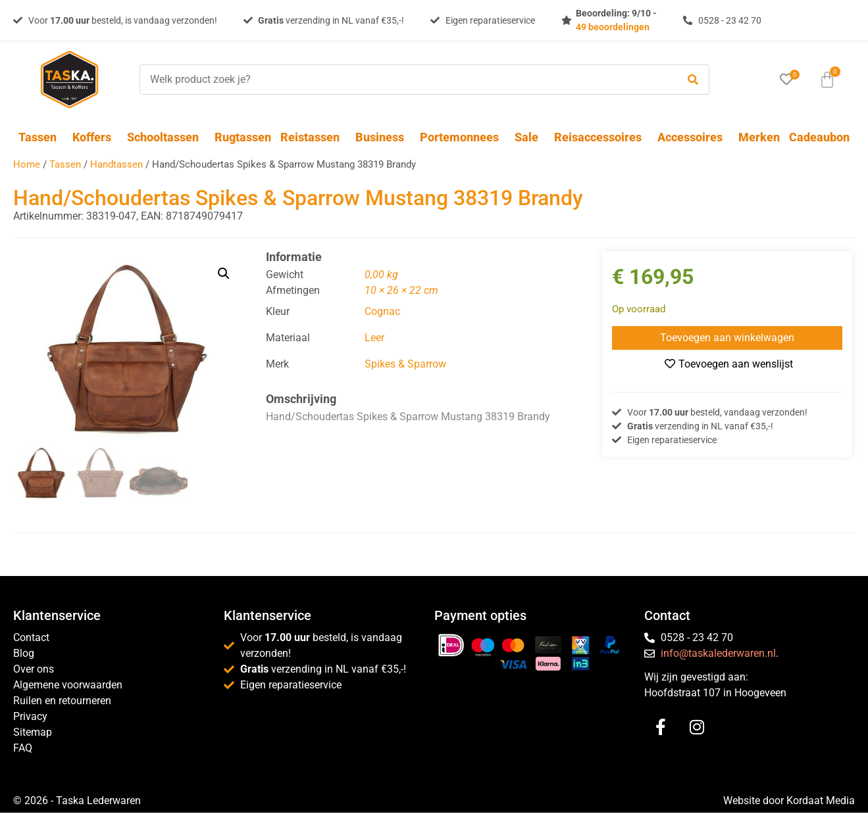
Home (26, 164)
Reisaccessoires (601, 137)
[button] (224, 273)
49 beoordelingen (613, 27)
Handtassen (116, 164)
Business (383, 137)
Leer (374, 337)
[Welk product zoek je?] (405, 79)
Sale (530, 137)
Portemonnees (462, 137)
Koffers (95, 137)
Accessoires (693, 137)
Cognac (382, 311)
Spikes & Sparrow (405, 364)
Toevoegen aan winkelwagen (727, 337)
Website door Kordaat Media (789, 802)
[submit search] (693, 80)
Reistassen (313, 137)
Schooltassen (166, 137)
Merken (759, 137)
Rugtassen (243, 137)
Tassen (40, 137)
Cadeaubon (819, 137)
